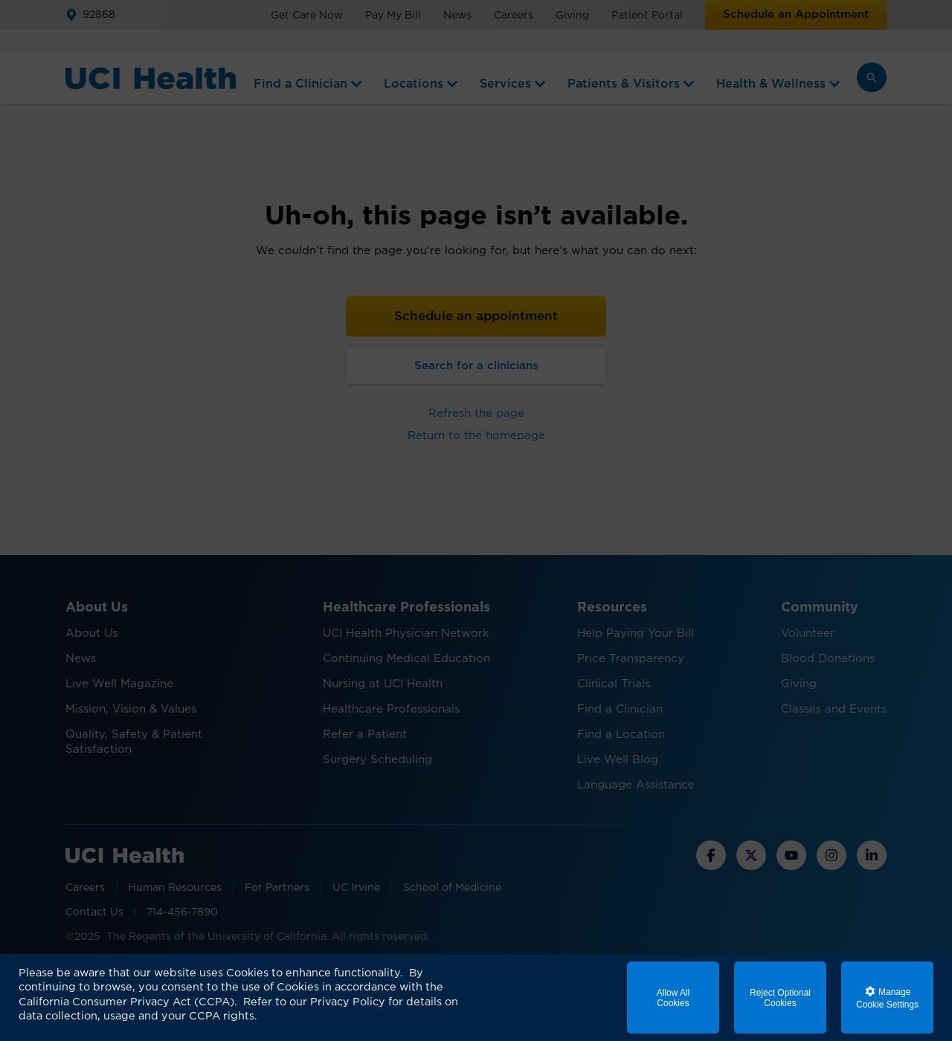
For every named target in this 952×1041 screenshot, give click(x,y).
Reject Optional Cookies (780, 998)
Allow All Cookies (673, 998)
